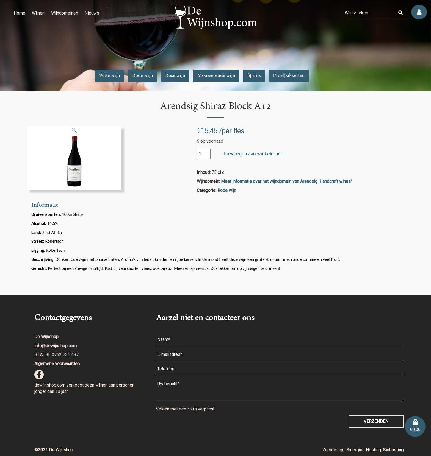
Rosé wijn (175, 75)
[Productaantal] (204, 154)
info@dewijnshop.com (55, 345)
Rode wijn (142, 75)
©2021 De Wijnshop (53, 449)
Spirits (254, 75)
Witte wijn (109, 75)
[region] (215, 45)
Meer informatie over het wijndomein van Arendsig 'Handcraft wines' (286, 181)
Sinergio (354, 449)
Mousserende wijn (216, 75)
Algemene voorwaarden (57, 363)
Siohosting (393, 449)
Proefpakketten (289, 75)
